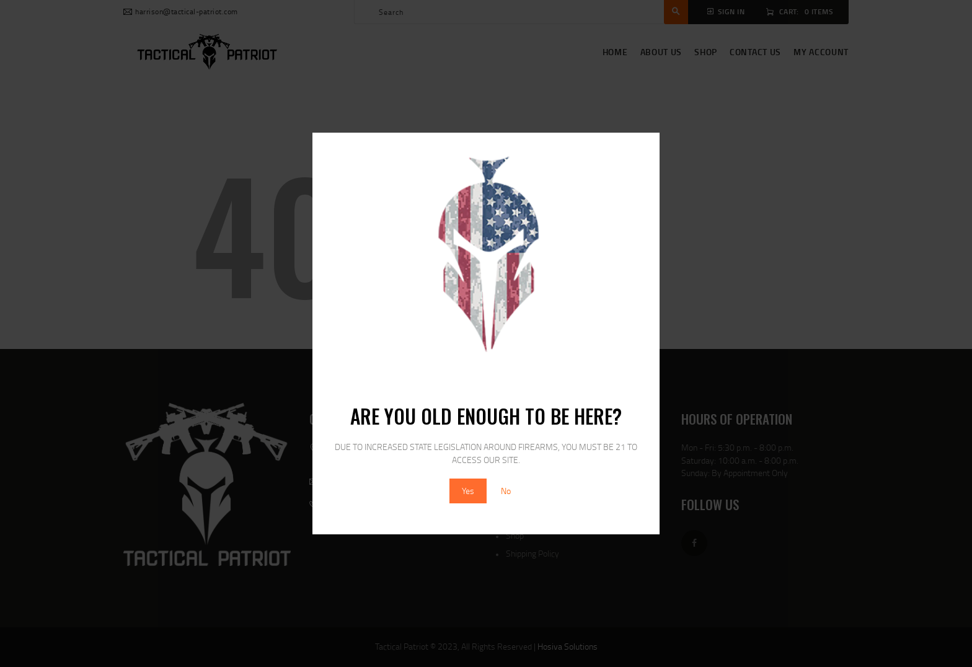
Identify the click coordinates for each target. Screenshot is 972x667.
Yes (468, 491)
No (506, 491)
